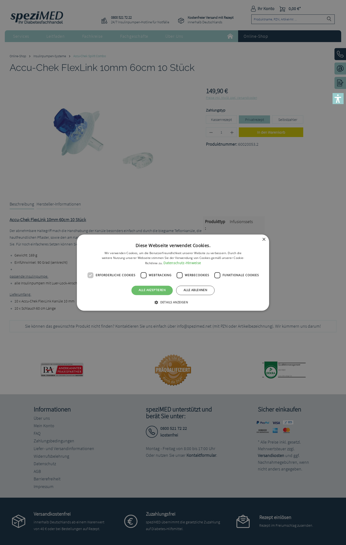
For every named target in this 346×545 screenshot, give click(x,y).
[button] (338, 98)
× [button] (264, 239)
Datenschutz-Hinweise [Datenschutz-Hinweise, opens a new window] (182, 263)
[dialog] (173, 272)
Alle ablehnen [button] (195, 290)
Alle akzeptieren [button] (152, 290)
